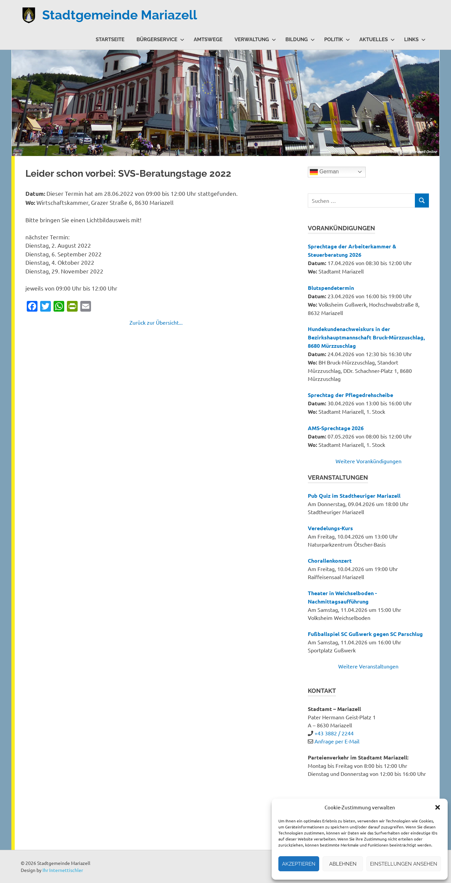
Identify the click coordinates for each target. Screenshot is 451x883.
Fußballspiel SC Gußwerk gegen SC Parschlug (365, 633)
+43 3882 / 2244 (334, 733)
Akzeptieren (298, 864)
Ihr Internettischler (62, 870)
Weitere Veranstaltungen (368, 666)
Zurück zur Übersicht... (156, 322)
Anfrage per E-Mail (336, 741)
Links (415, 39)
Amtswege (208, 39)
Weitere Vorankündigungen (368, 461)
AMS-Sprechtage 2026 (336, 427)
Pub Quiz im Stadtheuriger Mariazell (354, 495)
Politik (337, 39)
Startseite (110, 39)
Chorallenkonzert (330, 560)
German (324, 172)
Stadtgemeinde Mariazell (119, 14)
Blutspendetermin (331, 287)
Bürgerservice (160, 39)
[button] (437, 807)
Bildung (300, 39)
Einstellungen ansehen (403, 864)
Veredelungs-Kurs (330, 528)
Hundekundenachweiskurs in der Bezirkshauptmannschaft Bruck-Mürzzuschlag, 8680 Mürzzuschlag (366, 337)
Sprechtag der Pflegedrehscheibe (350, 394)
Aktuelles (377, 39)
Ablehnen (343, 864)
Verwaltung (255, 39)
